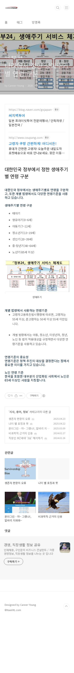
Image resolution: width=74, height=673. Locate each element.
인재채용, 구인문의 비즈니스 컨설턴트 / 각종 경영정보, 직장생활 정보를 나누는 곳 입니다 (29, 606)
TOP (66, 660)
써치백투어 (17, 115)
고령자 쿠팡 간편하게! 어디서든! (32, 143)
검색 (58, 8)
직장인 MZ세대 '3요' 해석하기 (26, 492)
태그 (20, 22)
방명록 (36, 22)
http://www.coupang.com (26, 137)
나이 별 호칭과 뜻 (19, 478)
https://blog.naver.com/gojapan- (30, 109)
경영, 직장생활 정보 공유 (22, 598)
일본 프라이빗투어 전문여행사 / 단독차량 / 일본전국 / (36, 122)
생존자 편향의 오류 (19, 473)
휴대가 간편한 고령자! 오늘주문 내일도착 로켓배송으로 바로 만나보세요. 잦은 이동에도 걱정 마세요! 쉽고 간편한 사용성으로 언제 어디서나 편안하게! (37, 150)
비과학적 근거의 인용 (21, 487)
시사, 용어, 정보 (18, 466)
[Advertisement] (37, 413)
